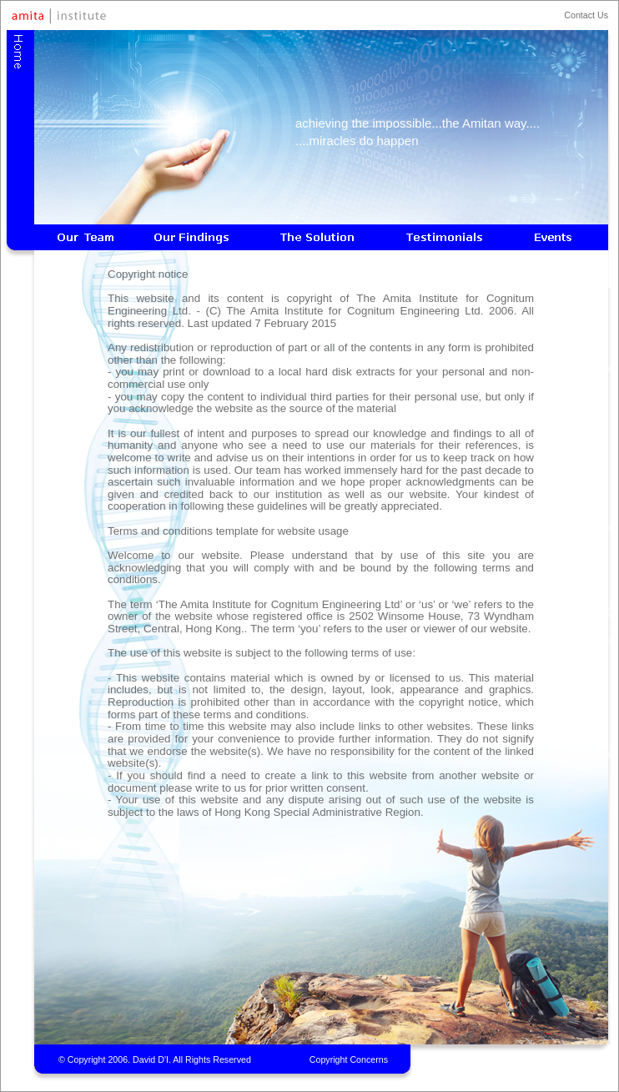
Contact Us (586, 15)
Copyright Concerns (349, 1059)
